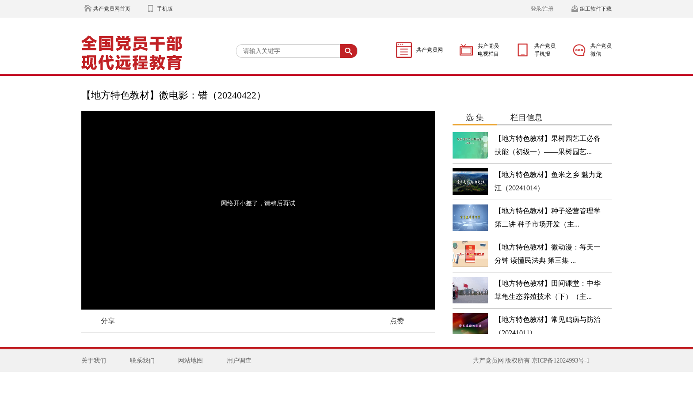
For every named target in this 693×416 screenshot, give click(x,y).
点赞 (397, 321)
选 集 (475, 117)
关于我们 (93, 360)
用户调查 (239, 360)
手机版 (165, 9)
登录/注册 (542, 9)
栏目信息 (526, 117)
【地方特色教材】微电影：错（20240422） (173, 95)
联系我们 (142, 360)
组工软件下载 (596, 9)
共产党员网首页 (111, 9)
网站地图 (190, 360)
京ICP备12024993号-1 (561, 360)
